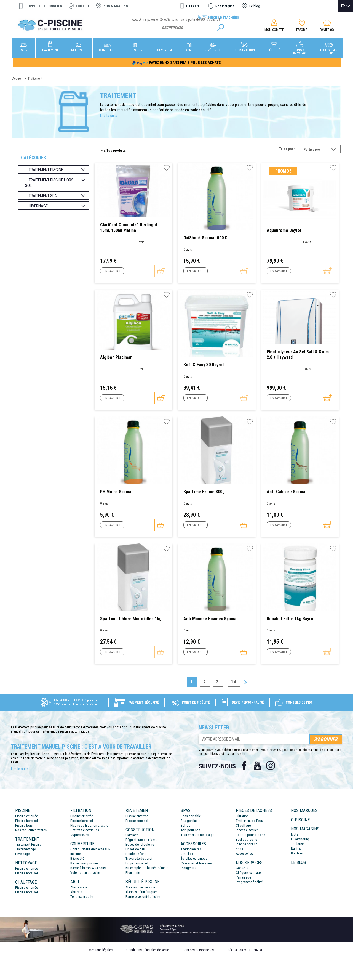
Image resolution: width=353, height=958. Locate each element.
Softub (186, 825)
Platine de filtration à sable (89, 825)
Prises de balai (135, 849)
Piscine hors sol (26, 873)
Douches (187, 854)
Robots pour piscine (250, 835)
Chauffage (243, 825)
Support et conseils (43, 6)
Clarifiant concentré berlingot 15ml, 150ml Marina (128, 227)
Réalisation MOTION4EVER (246, 950)
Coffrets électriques (84, 830)
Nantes (296, 848)
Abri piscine (78, 887)
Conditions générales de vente (147, 950)
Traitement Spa (26, 849)
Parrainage (243, 877)
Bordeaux (298, 853)
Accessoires (244, 853)
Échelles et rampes (194, 858)
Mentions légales (101, 950)
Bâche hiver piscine (84, 863)
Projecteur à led (136, 863)
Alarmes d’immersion (140, 887)
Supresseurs (79, 835)
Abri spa (76, 892)
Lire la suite (109, 115)
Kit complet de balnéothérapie (146, 868)
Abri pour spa (190, 830)
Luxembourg (300, 839)
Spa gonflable (190, 821)
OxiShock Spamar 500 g (205, 237)
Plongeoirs (188, 868)
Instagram (270, 765)
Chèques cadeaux (248, 873)
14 (234, 681)
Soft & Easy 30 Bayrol (203, 364)
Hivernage (22, 854)
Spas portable (191, 816)
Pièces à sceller (247, 830)
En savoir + (112, 271)
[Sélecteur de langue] (345, 6)
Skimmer (131, 835)
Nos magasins (115, 6)
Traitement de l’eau (249, 821)
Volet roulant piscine (85, 873)
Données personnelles (198, 950)
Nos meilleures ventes (31, 830)
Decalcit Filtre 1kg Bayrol (290, 618)
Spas (239, 849)
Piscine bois (24, 825)
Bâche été (77, 858)
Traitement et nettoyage (197, 835)
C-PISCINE (193, 6)
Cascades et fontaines (196, 863)
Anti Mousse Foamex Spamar (210, 618)
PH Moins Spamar (116, 491)
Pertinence (322, 150)
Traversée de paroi (138, 858)
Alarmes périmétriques (141, 892)
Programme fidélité (249, 882)
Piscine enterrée (26, 816)
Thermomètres (191, 849)
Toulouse (297, 844)
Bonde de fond (135, 854)
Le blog (254, 6)
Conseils (242, 868)
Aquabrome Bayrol (284, 230)
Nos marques (224, 6)
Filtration (242, 816)
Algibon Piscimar (116, 357)
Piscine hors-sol (26, 821)
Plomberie (132, 873)
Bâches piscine (246, 839)
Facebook (244, 765)
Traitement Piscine (28, 844)
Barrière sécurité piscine (142, 897)
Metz (294, 834)
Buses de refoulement (141, 844)
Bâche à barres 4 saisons (88, 868)
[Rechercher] (176, 27)
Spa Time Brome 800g (204, 491)
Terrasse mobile (81, 897)
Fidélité (83, 6)
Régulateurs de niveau (141, 840)
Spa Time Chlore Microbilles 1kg (131, 618)
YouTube (257, 765)
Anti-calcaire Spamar (287, 491)
